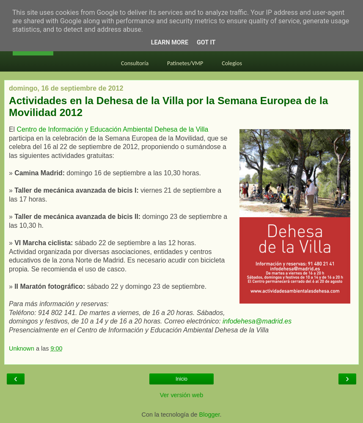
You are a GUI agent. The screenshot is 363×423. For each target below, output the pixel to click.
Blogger (209, 414)
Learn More (169, 42)
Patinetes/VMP (185, 63)
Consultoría (134, 63)
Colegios (232, 63)
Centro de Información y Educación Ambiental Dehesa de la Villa (112, 129)
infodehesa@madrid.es (257, 321)
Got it (206, 42)
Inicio (181, 379)
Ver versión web (181, 395)
